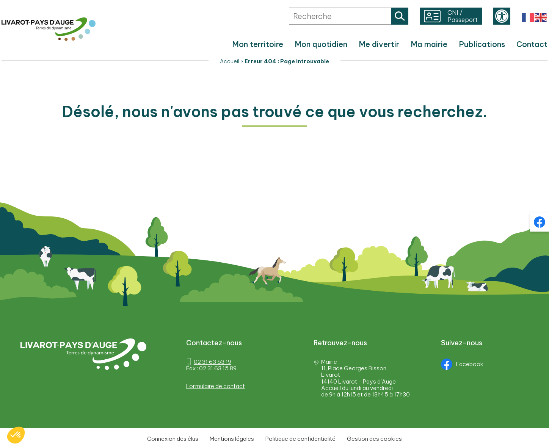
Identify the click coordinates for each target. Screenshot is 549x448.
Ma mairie (429, 44)
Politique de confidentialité (300, 438)
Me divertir (379, 44)
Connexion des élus (172, 438)
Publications (482, 44)
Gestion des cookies (374, 438)
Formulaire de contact (215, 386)
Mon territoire (257, 44)
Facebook (462, 364)
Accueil (229, 61)
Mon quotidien (321, 44)
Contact (531, 44)
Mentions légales (232, 438)
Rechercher (399, 16)
